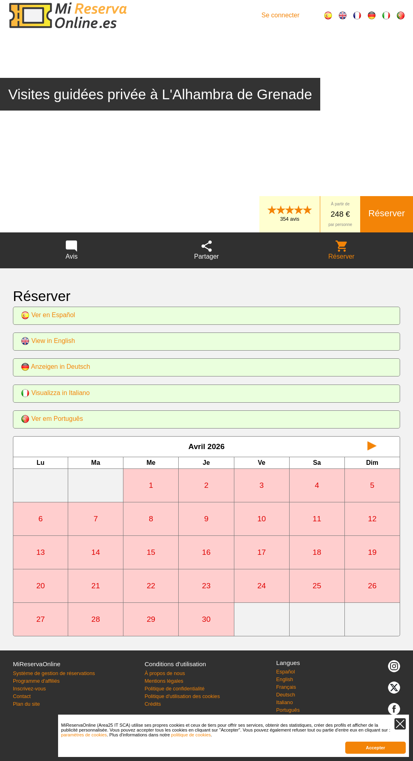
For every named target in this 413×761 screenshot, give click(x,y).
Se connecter (280, 15)
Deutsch (285, 695)
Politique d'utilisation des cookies (182, 696)
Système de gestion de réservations (54, 673)
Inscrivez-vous (29, 689)
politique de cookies (191, 734)
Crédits (152, 704)
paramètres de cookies (84, 734)
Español (285, 672)
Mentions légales (163, 681)
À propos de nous (164, 673)
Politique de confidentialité (174, 689)
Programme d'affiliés (36, 681)
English (284, 679)
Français (286, 687)
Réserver (386, 213)
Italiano (284, 702)
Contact (22, 696)
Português (288, 710)
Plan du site (26, 704)
